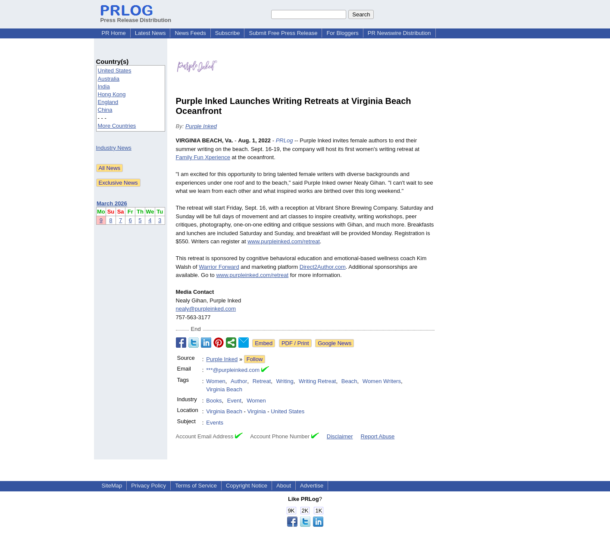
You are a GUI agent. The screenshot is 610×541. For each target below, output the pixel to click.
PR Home (114, 33)
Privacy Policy (148, 485)
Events (214, 422)
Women (215, 381)
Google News (334, 343)
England (108, 102)
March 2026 (112, 203)
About (283, 485)
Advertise (311, 485)
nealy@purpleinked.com (206, 308)
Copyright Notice (246, 485)
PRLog (284, 140)
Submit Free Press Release (283, 33)
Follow (255, 359)
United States (114, 70)
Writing (285, 381)
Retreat (262, 381)
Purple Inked (201, 126)
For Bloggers (342, 33)
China (105, 110)
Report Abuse (378, 436)
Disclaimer (340, 436)
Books (214, 400)
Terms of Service (196, 485)
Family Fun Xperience (203, 157)
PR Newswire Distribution (399, 33)
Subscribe (227, 33)
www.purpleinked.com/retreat (283, 241)
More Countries (117, 126)
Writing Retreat (317, 381)
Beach (349, 381)
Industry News (113, 148)
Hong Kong (112, 94)
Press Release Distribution (136, 16)
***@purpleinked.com (233, 370)
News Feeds (190, 33)
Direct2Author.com (323, 267)
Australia (109, 78)
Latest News (150, 33)
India (104, 86)
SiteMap (112, 485)
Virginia (256, 411)
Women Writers (382, 381)
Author (239, 381)
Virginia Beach (224, 389)
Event (234, 400)
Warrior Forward (219, 267)
